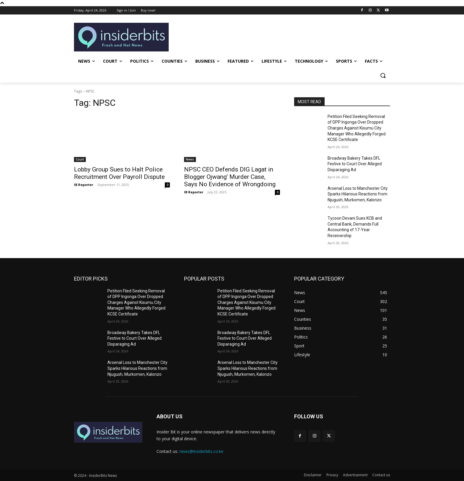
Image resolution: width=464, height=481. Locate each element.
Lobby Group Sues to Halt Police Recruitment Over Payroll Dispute (119, 173)
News (190, 159)
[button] (383, 75)
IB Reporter (83, 184)
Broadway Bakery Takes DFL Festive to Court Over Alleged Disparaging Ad (355, 164)
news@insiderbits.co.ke (201, 451)
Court (80, 159)
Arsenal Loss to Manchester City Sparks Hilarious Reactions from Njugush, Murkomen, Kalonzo (358, 194)
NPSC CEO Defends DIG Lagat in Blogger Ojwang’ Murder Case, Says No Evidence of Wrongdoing (230, 177)
